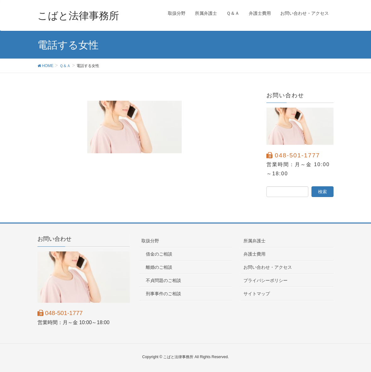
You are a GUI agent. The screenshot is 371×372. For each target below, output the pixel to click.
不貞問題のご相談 (163, 280)
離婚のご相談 (159, 267)
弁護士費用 (254, 253)
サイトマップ (256, 293)
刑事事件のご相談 (163, 293)
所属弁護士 (254, 240)
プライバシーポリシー (265, 280)
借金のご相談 (159, 253)
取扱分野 (150, 240)
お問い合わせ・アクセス (267, 267)
